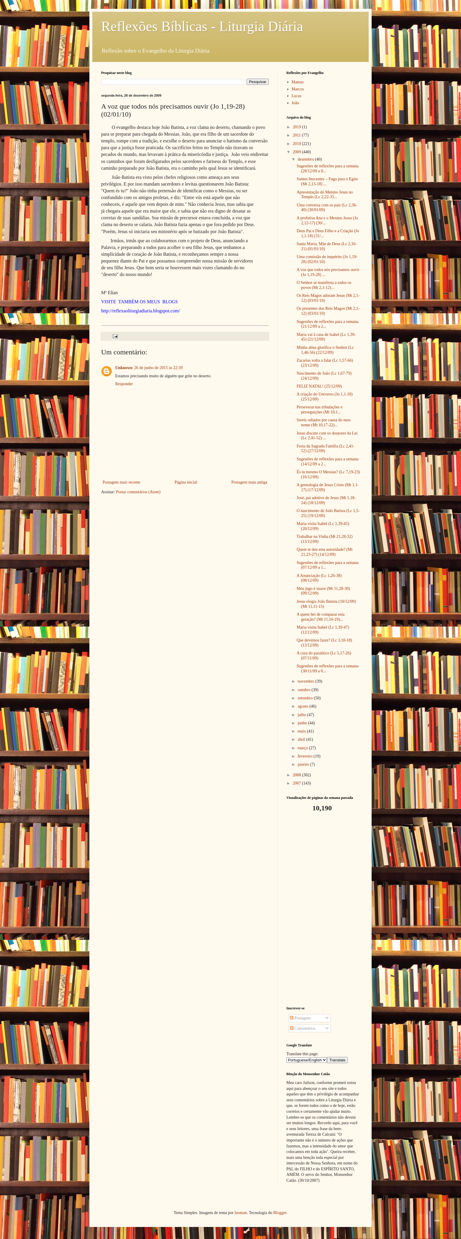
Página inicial (186, 482)
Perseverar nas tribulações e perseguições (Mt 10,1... (320, 409)
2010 (297, 144)
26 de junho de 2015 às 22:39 (158, 368)
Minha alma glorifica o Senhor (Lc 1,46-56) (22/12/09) (325, 350)
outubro (304, 690)
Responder (124, 384)
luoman (241, 1213)
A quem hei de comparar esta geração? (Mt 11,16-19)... (321, 617)
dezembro (306, 159)
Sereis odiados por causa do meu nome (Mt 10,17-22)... (323, 422)
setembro (306, 698)
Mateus (298, 82)
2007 (297, 783)
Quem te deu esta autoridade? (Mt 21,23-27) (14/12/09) (325, 552)
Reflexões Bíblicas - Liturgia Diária (202, 26)
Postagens (300, 1018)
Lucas (296, 96)
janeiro (304, 764)
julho (302, 715)
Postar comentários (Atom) (138, 492)
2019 (297, 127)
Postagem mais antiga (249, 482)
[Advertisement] (323, 909)
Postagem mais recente (121, 482)
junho (303, 723)
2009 (297, 152)
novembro (306, 681)
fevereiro (305, 756)
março (303, 748)
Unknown (123, 368)
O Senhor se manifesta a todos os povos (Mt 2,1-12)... (324, 285)
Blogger (279, 1213)
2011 (297, 135)
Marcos (298, 89)
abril (302, 739)
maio (302, 731)
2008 (297, 775)
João (295, 103)
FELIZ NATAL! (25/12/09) (319, 386)
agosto (303, 706)
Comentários (302, 1028)
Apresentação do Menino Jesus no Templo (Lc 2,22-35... (325, 194)
